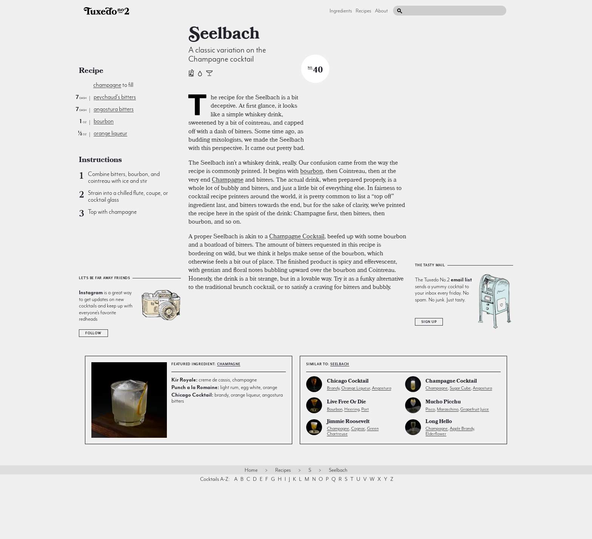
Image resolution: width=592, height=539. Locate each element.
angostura (381, 443)
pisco (430, 464)
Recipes (363, 11)
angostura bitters (114, 109)
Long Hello (439, 477)
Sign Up (428, 377)
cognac (358, 483)
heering (351, 464)
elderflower (436, 489)
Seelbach (339, 420)
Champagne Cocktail (296, 335)
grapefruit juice (474, 464)
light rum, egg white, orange (224, 443)
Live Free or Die (346, 458)
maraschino (447, 464)
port (365, 464)
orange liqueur (110, 133)
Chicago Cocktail (347, 437)
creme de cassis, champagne (214, 435)
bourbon (104, 121)
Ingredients (341, 11)
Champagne (228, 278)
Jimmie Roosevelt (348, 477)
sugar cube (460, 443)
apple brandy (462, 483)
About (381, 11)
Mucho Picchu (443, 458)
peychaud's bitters (115, 97)
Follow (93, 333)
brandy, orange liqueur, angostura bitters (227, 453)
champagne (107, 85)
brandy (333, 443)
